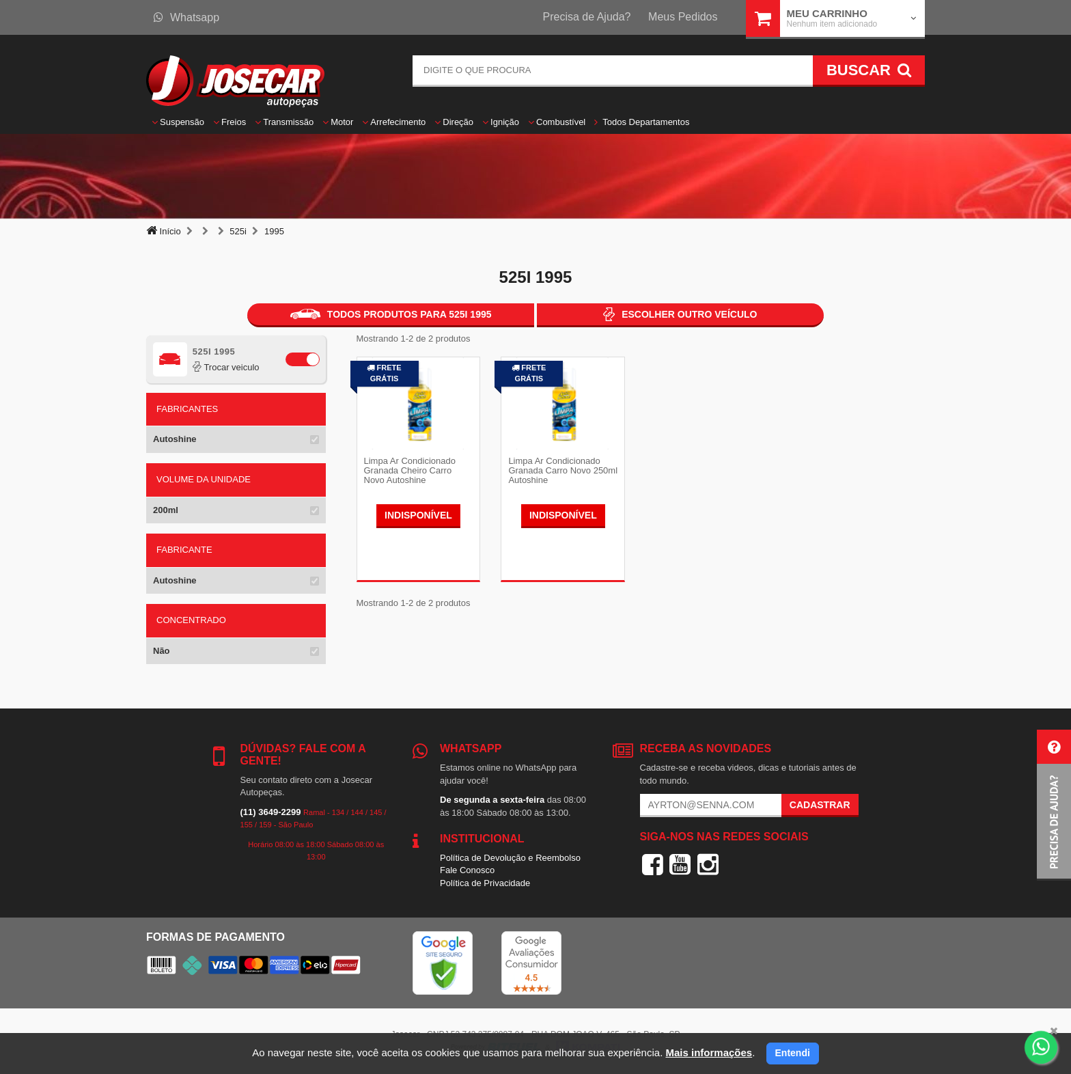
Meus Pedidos (682, 17)
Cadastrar (820, 804)
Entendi (792, 1052)
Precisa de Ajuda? (587, 17)
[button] (1054, 805)
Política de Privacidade (485, 883)
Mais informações (708, 1052)
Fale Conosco (467, 870)
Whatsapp (186, 17)
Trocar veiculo (226, 367)
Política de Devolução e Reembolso (510, 858)
